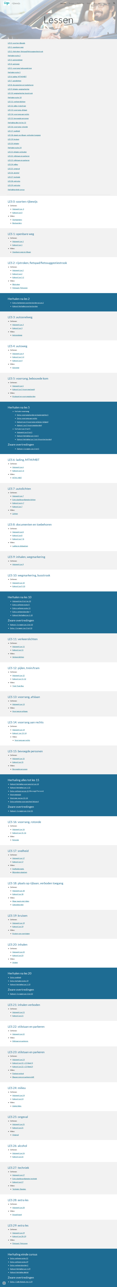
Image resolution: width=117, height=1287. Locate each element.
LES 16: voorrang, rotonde (18, 127)
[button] (114, 3)
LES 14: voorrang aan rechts (18, 114)
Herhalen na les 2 (14, 56)
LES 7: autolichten (14, 81)
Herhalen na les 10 (15, 97)
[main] (58, 19)
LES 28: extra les (14, 181)
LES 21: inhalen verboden (17, 152)
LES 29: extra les (14, 185)
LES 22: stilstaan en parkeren (18, 156)
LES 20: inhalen (13, 144)
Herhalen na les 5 (14, 72)
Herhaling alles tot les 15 (17, 123)
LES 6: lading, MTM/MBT (17, 77)
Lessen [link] (63, 3)
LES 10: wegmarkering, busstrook (20, 93)
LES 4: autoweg (13, 64)
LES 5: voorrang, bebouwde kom (20, 68)
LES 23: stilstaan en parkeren (18, 160)
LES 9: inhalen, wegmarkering (18, 89)
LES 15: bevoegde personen (18, 118)
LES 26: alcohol (13, 173)
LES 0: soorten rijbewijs (16, 43)
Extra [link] (89, 3)
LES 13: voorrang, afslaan (17, 110)
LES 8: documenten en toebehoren (20, 85)
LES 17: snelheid (14, 131)
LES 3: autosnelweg (15, 60)
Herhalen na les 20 (15, 148)
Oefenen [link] (80, 3)
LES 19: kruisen (13, 139)
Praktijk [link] (97, 3)
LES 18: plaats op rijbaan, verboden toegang (24, 135)
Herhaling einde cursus (16, 190)
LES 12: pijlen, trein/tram (17, 106)
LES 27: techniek (14, 177)
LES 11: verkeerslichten (16, 102)
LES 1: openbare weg (15, 47)
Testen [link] (71, 3)
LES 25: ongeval (14, 169)
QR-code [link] (106, 3)
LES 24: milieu (13, 164)
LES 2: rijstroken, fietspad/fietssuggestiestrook (25, 51)
